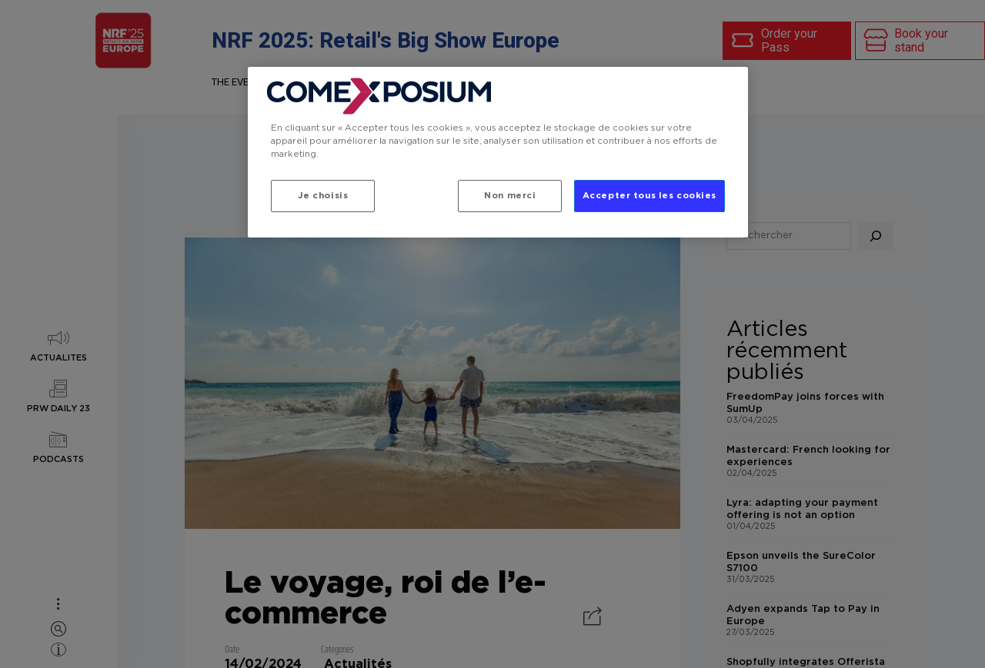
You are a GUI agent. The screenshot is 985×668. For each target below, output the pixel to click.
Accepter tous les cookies (649, 195)
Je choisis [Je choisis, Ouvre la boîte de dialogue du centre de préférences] (323, 195)
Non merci (510, 195)
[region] (498, 152)
